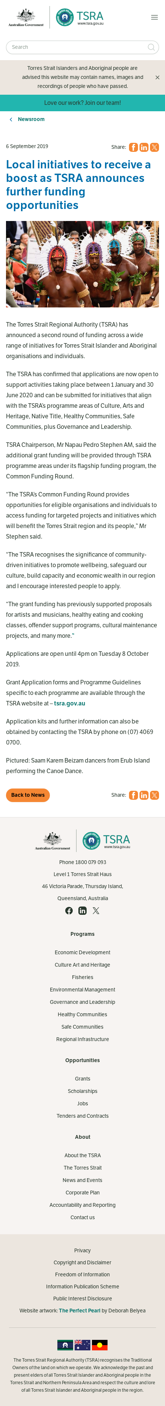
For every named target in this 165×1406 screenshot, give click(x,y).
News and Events (82, 1180)
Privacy (82, 1250)
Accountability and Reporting (83, 1205)
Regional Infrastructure (82, 1039)
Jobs (82, 1103)
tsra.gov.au (69, 703)
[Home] (78, 17)
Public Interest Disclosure (82, 1299)
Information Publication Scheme (82, 1286)
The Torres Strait (83, 1168)
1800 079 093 (90, 862)
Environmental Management (82, 990)
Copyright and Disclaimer (82, 1262)
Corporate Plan (83, 1193)
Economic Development (82, 952)
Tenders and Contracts (83, 1116)
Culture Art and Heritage (82, 965)
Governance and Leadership (82, 1002)
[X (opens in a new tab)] (154, 147)
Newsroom (31, 119)
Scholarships (83, 1091)
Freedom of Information (82, 1274)
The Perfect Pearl (79, 1311)
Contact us (82, 1217)
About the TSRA (82, 1155)
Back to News (28, 795)
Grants (82, 1079)
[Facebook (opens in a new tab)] (133, 147)
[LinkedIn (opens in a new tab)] (144, 147)
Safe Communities (83, 1027)
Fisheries (82, 977)
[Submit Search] (151, 47)
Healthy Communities (82, 1014)
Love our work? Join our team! (82, 103)
